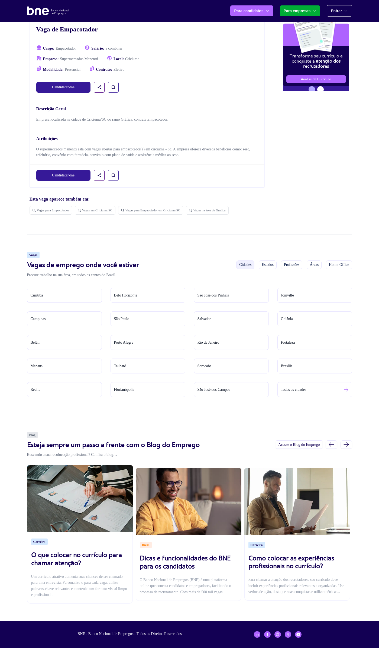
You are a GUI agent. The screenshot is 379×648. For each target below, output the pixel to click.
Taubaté (120, 366)
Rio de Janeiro (208, 342)
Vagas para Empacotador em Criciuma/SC (150, 210)
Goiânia (287, 319)
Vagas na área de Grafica (207, 210)
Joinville (287, 295)
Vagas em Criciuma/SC (95, 210)
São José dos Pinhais (213, 295)
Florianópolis (124, 390)
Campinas (38, 319)
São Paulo (121, 319)
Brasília (287, 366)
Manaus (37, 366)
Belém (36, 342)
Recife (36, 390)
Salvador (204, 319)
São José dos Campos (213, 390)
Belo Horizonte (125, 295)
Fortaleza (288, 342)
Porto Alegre (123, 342)
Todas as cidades (293, 390)
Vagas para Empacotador (51, 210)
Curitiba (37, 295)
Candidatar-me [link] (63, 87)
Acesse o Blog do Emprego (299, 445)
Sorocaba (204, 366)
